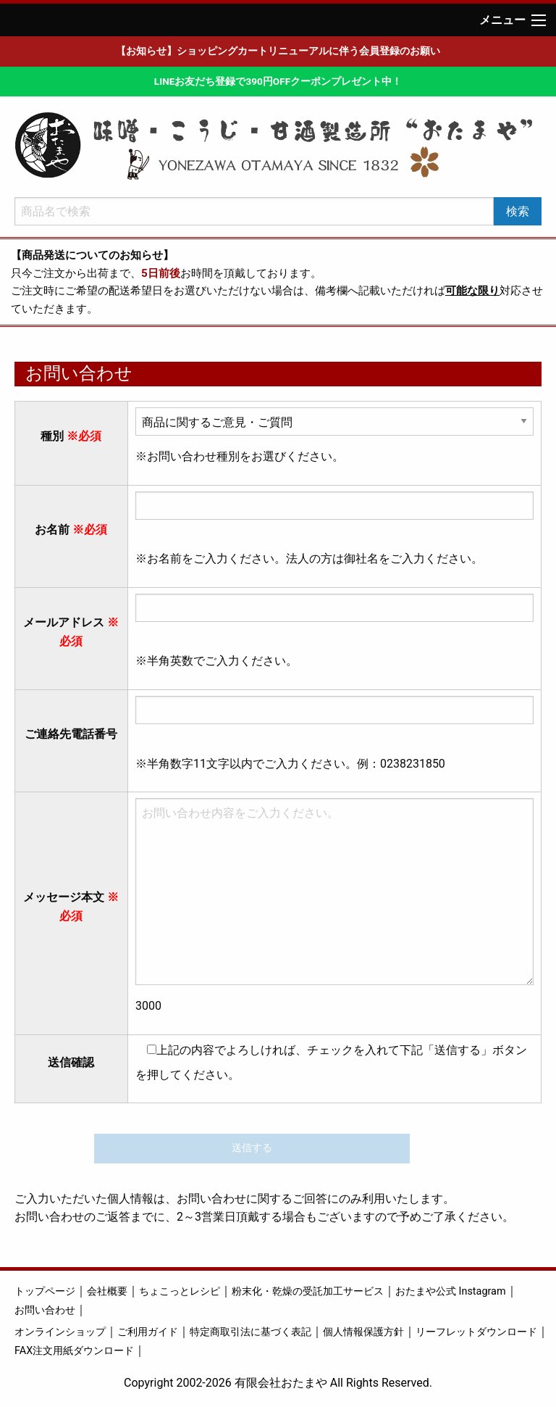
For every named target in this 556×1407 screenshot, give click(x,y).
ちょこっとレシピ (179, 1291)
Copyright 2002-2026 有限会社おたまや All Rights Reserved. (278, 1383)
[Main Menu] (538, 20)
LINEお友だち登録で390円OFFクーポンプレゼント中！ (278, 81)
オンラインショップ (60, 1332)
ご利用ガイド (147, 1332)
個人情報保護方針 (363, 1332)
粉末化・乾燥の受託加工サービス (308, 1291)
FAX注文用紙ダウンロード (74, 1351)
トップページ (44, 1291)
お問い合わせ (44, 1310)
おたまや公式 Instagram (450, 1291)
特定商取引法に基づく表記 (250, 1332)
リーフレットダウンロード (476, 1332)
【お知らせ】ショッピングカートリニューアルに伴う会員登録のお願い (278, 51)
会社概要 (107, 1291)
